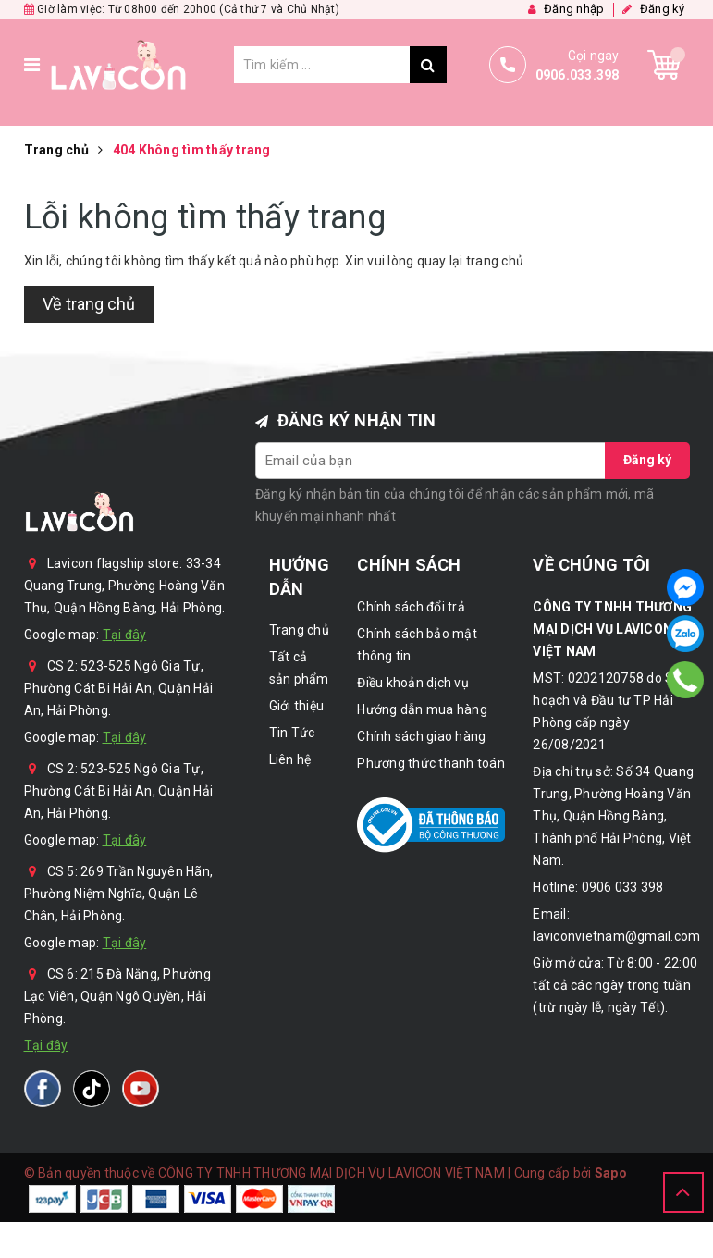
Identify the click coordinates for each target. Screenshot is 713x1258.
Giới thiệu (297, 705)
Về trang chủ (89, 304)
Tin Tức (292, 732)
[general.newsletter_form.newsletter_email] (431, 460)
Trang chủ (299, 630)
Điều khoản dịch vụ (413, 682)
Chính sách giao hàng (421, 736)
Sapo (611, 1173)
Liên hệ (290, 759)
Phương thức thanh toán (431, 763)
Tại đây (125, 634)
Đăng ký (647, 459)
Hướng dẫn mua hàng (422, 709)
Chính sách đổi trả (411, 606)
